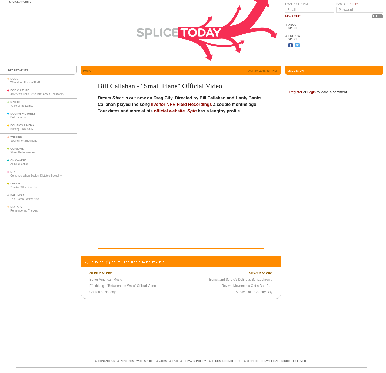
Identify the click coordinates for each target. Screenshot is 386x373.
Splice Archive (20, 2)
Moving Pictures (22, 113)
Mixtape (16, 207)
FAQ (175, 361)
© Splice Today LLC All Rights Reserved (276, 361)
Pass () (347, 4)
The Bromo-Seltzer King (24, 198)
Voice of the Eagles (22, 105)
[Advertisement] (359, 43)
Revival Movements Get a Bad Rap (247, 286)
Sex (12, 172)
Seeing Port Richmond (23, 140)
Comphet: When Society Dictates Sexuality (36, 175)
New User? (293, 16)
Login (311, 92)
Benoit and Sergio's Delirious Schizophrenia (240, 279)
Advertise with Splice (137, 361)
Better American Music (105, 279)
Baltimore (17, 195)
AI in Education (19, 164)
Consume (17, 148)
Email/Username (297, 4)
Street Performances (22, 152)
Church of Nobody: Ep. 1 (107, 292)
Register (296, 92)
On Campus (18, 160)
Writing (16, 137)
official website (169, 111)
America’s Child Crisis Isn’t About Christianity (37, 94)
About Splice (293, 26)
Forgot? (351, 4)
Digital (15, 183)
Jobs (163, 361)
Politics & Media (22, 125)
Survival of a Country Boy (254, 292)
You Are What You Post (24, 187)
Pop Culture (19, 90)
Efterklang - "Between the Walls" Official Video (122, 286)
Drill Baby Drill (18, 117)
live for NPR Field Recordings (181, 104)
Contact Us (106, 361)
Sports (15, 102)
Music (14, 78)
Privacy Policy (195, 361)
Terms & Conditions (226, 361)
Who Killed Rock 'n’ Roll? (25, 82)
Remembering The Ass (24, 210)
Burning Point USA (21, 129)
